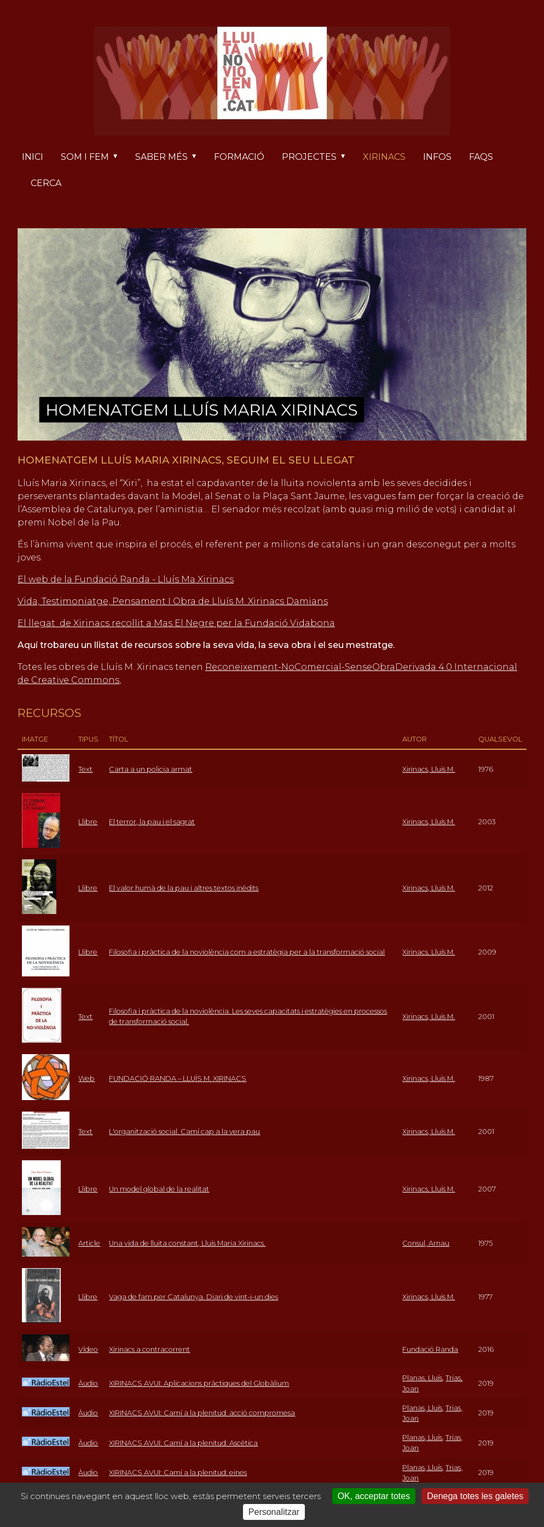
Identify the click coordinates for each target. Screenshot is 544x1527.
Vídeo (88, 1349)
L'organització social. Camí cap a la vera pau (184, 1131)
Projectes (318, 157)
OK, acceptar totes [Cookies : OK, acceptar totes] (374, 1496)
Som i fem (93, 157)
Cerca (46, 183)
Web (86, 1078)
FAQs (481, 157)
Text (85, 769)
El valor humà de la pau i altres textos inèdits (183, 888)
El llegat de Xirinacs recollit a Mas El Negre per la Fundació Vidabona (176, 623)
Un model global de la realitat (159, 1189)
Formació (239, 157)
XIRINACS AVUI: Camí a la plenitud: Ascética (183, 1443)
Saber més (170, 157)
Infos (437, 157)
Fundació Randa (430, 1349)
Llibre (87, 822)
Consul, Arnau (425, 1243)
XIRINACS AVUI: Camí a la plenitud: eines (178, 1472)
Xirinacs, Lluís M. (428, 769)
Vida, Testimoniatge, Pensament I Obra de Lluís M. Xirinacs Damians (173, 601)
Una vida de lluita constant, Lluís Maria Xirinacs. (187, 1243)
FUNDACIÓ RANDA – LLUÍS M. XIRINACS (177, 1078)
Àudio (88, 1383)
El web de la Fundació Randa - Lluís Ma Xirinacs (126, 579)
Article (89, 1243)
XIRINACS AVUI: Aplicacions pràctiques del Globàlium (199, 1383)
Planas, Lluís (422, 1378)
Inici (32, 157)
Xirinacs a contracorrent (149, 1349)
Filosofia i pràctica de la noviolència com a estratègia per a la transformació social (247, 952)
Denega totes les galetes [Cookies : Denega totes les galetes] (475, 1496)
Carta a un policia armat (150, 769)
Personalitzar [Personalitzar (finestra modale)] (273, 1512)
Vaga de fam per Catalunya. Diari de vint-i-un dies (193, 1297)
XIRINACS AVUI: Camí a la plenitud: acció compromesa (202, 1413)
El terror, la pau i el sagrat (152, 822)
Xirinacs (384, 157)
